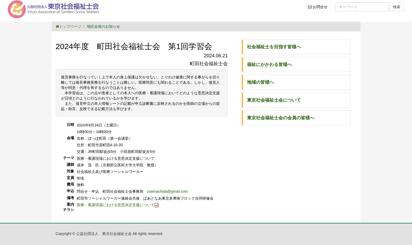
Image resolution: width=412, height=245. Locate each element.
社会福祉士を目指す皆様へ (274, 46)
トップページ (68, 26)
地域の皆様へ (260, 82)
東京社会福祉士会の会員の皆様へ (280, 117)
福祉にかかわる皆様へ (269, 64)
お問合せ (319, 8)
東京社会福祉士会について (274, 100)
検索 (396, 7)
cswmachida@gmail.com (167, 191)
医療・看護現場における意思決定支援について (115, 205)
